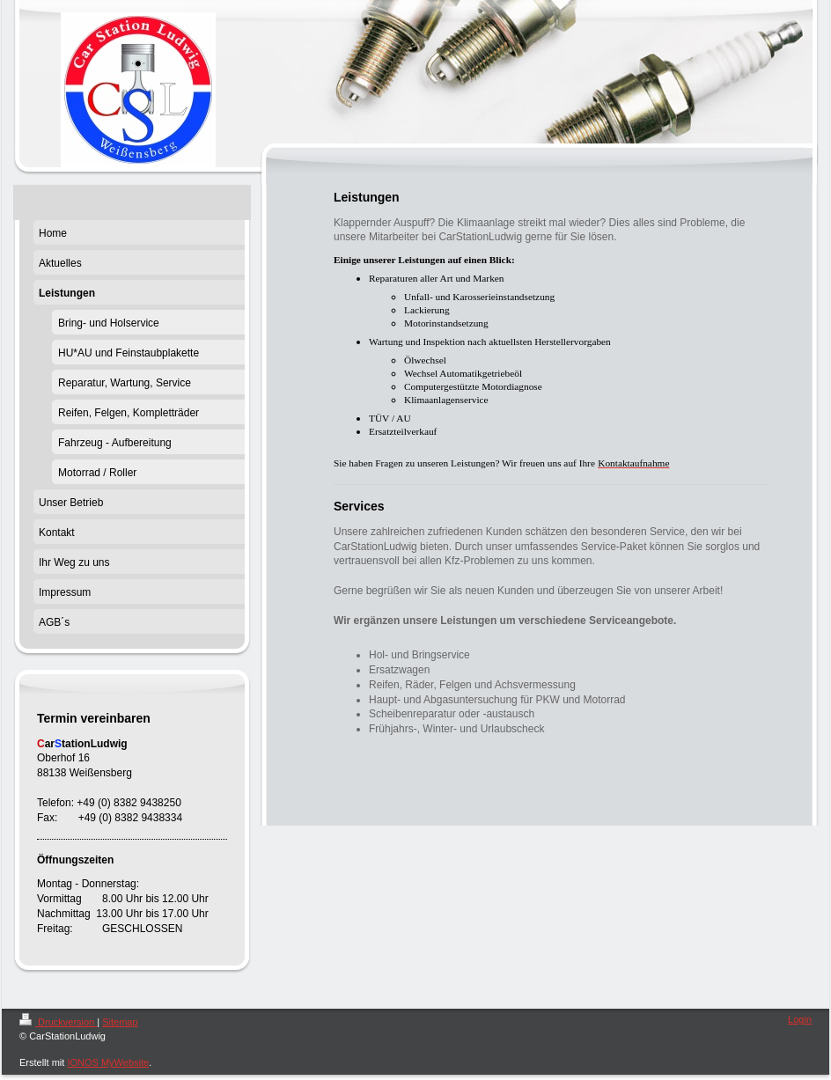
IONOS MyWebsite (108, 1062)
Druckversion (58, 1022)
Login (800, 1019)
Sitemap (119, 1022)
